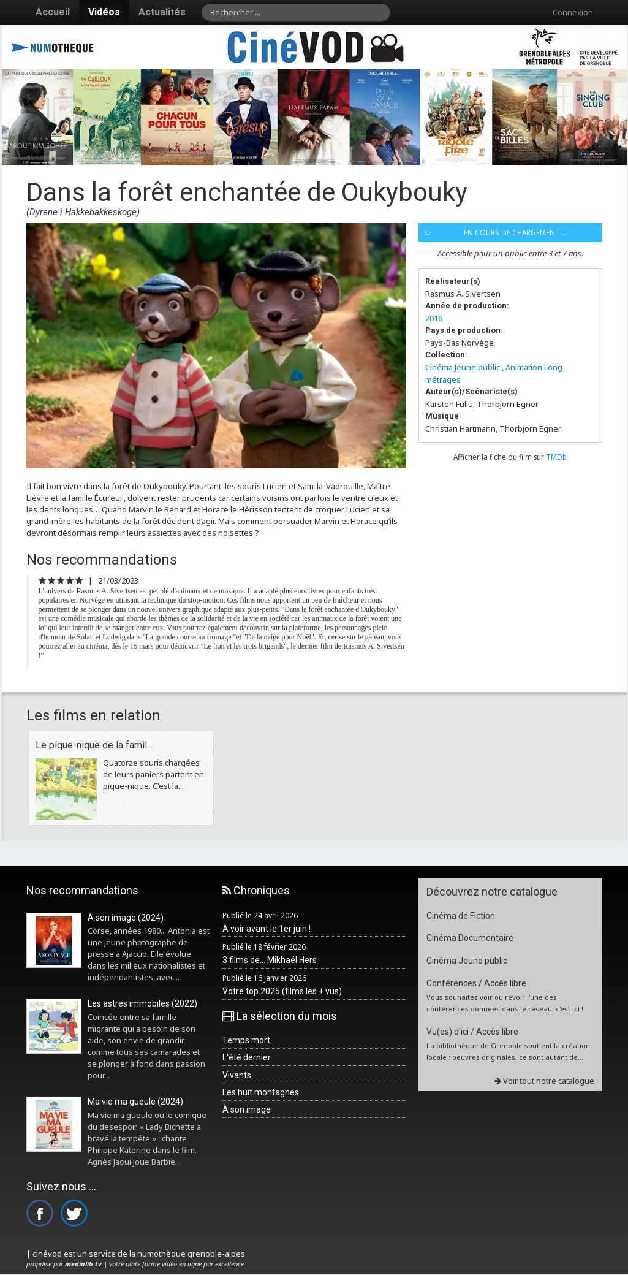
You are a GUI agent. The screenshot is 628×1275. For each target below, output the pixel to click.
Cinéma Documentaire (469, 938)
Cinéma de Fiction (460, 916)
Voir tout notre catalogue (544, 1080)
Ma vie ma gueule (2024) (135, 1101)
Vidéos (104, 12)
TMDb (556, 457)
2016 (433, 318)
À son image (246, 1109)
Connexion (573, 12)
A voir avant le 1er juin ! (266, 929)
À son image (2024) (126, 918)
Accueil (53, 12)
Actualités (162, 12)
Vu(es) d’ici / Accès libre (472, 1032)
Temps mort (246, 1040)
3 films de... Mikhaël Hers (269, 960)
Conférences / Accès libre (476, 983)
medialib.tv (83, 1263)
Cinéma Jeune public (462, 367)
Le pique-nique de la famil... (94, 745)
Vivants (236, 1075)
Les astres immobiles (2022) (142, 1003)
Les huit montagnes (260, 1092)
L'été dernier (246, 1057)
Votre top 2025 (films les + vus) (282, 991)
